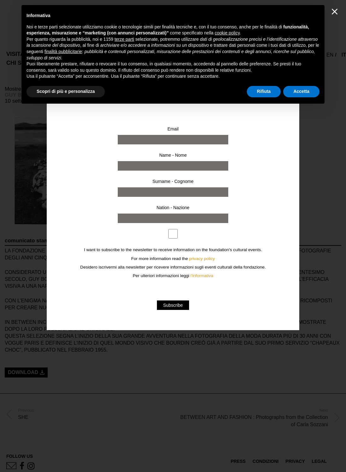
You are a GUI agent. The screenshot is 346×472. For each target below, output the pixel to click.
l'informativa (201, 275)
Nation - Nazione (173, 207)
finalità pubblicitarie (63, 51)
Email (172, 128)
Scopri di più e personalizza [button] (66, 91)
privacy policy (202, 258)
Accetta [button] (301, 91)
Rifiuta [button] (264, 91)
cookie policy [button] (227, 32)
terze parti (124, 39)
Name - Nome (173, 155)
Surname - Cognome (173, 181)
